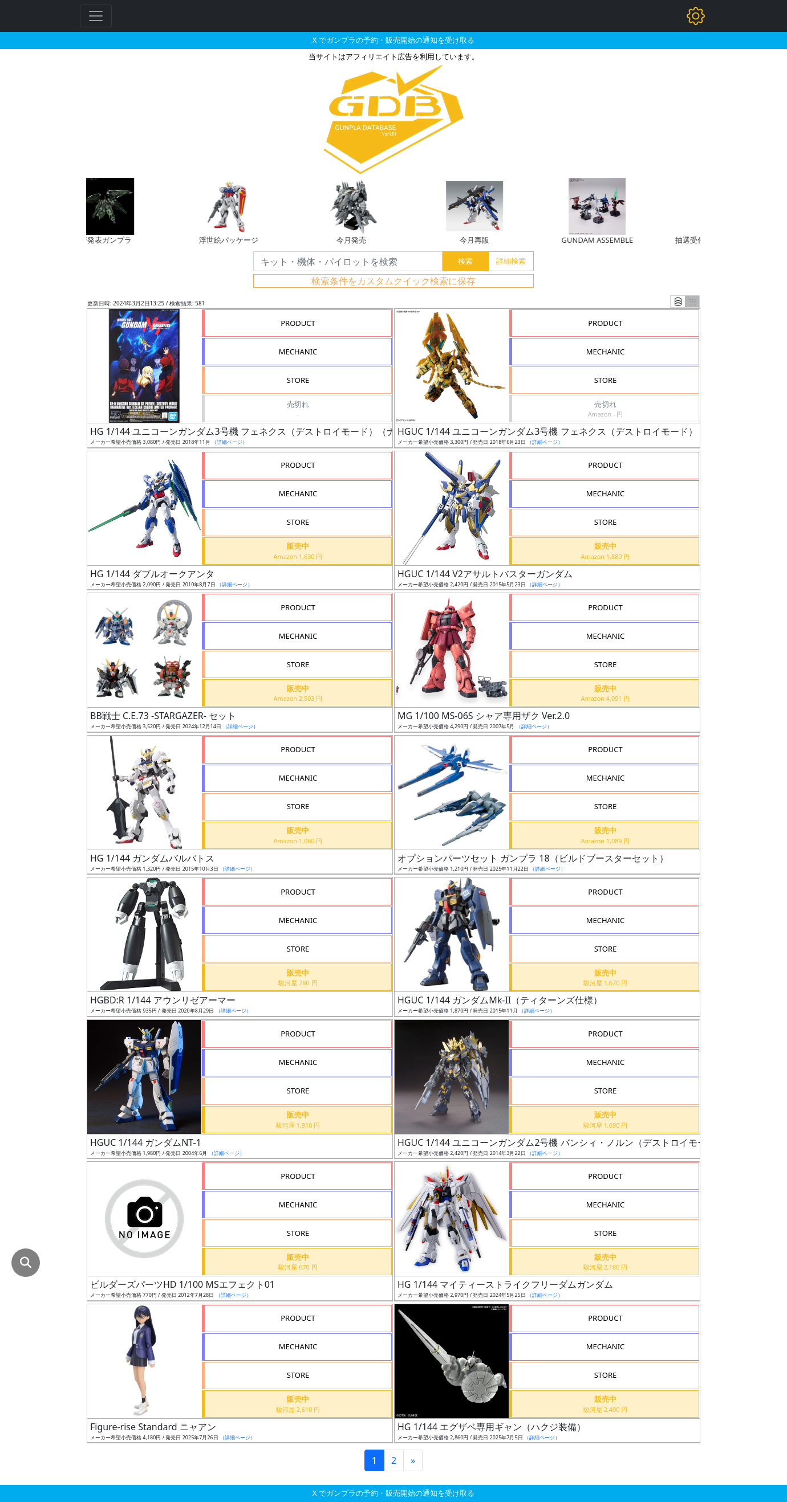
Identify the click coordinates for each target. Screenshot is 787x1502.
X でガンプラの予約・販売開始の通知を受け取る (393, 40)
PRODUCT (298, 323)
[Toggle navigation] (96, 16)
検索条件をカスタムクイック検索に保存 (393, 281)
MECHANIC (298, 351)
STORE (298, 380)
